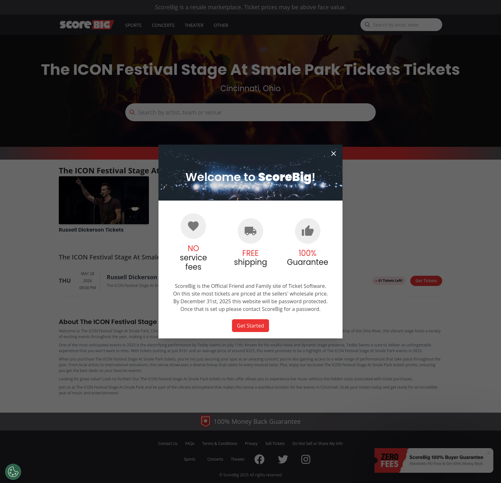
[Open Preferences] (13, 472)
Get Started (250, 325)
